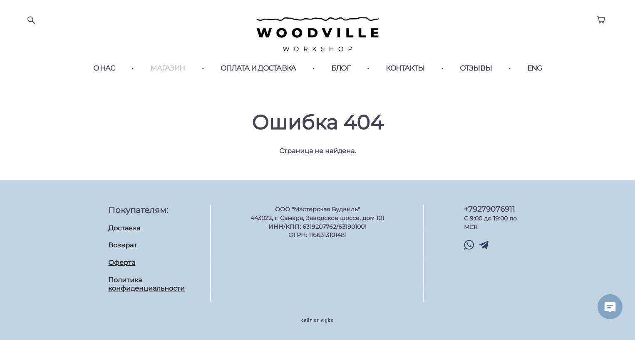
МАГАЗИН (167, 68)
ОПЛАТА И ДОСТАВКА (258, 68)
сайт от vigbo (317, 320)
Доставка (124, 228)
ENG (534, 68)
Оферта (121, 263)
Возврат (122, 245)
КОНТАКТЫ (405, 68)
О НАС (104, 68)
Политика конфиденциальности (146, 284)
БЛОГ (340, 68)
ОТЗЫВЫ (476, 68)
